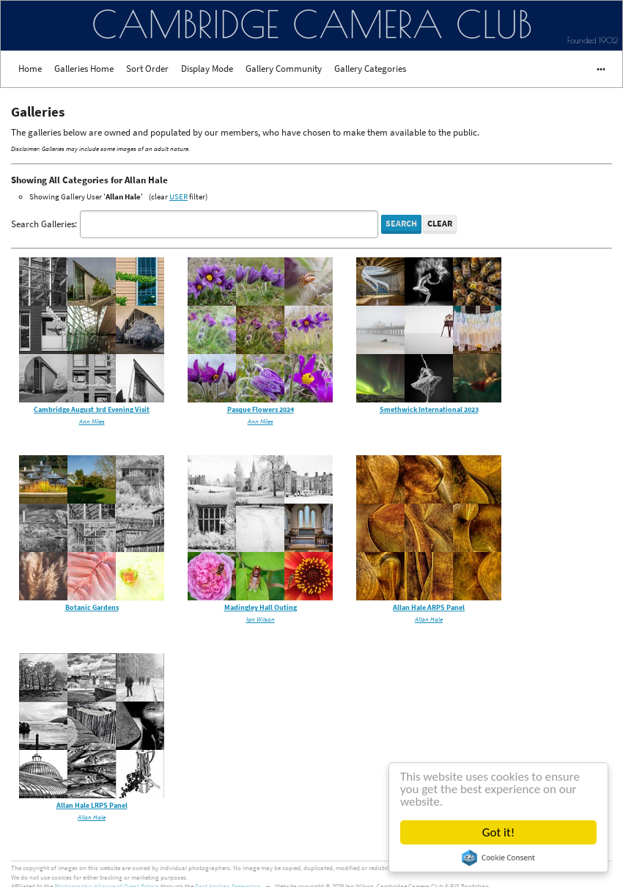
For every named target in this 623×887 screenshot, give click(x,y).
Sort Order (147, 68)
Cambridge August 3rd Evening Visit (92, 409)
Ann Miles (92, 421)
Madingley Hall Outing (260, 607)
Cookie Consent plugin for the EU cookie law (498, 858)
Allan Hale (429, 619)
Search (401, 223)
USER (178, 196)
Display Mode (207, 68)
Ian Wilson (260, 619)
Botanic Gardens (92, 607)
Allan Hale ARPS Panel (429, 607)
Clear (439, 223)
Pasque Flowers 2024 (260, 409)
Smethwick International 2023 (429, 409)
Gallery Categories (370, 68)
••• (594, 68)
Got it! (498, 832)
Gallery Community (284, 68)
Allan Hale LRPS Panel (92, 805)
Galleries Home (84, 68)
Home (30, 68)
